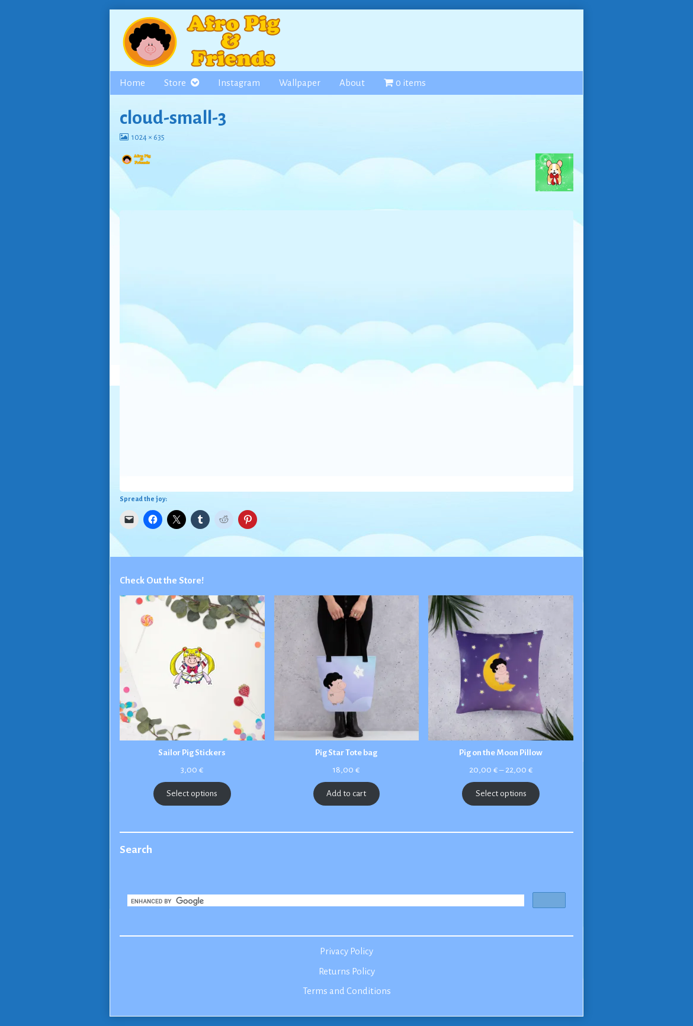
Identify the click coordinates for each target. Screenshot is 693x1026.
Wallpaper (299, 83)
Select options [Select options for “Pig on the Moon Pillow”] (501, 793)
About (352, 83)
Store (175, 83)
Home (132, 83)
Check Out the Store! (162, 580)
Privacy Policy (346, 951)
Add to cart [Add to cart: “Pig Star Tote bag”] (346, 793)
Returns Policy (347, 971)
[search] (324, 901)
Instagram (239, 83)
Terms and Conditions (347, 991)
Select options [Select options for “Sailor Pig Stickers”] (191, 793)
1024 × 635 (148, 137)
